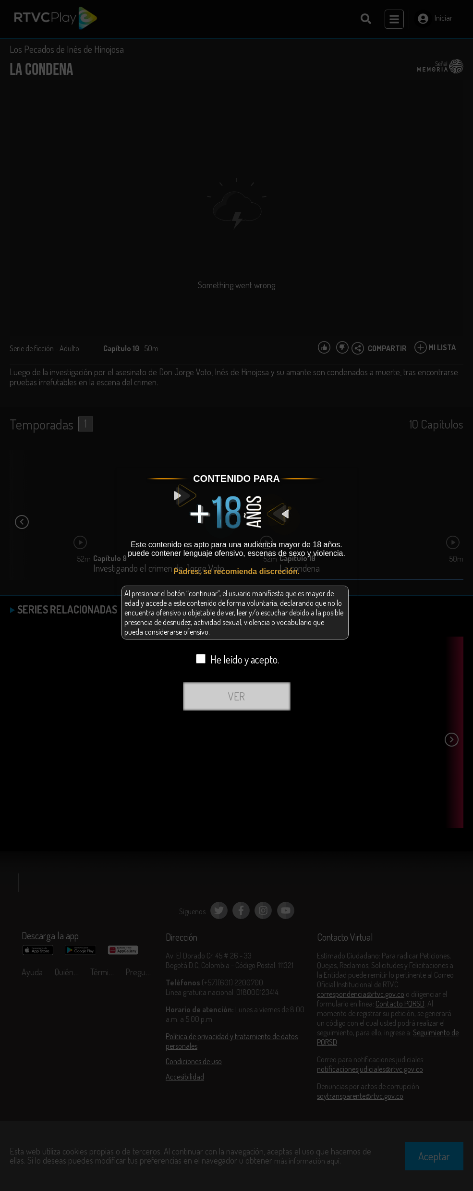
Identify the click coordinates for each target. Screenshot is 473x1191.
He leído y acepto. (237, 659)
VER (236, 696)
